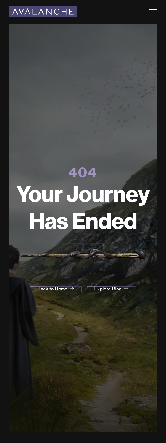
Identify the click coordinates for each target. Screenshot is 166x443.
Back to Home (52, 289)
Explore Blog (108, 289)
